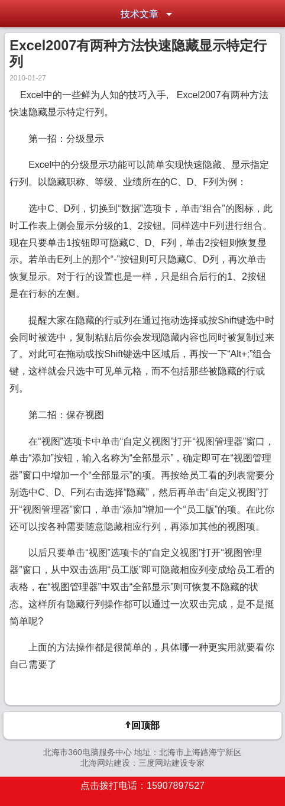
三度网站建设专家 (171, 763)
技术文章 (139, 14)
